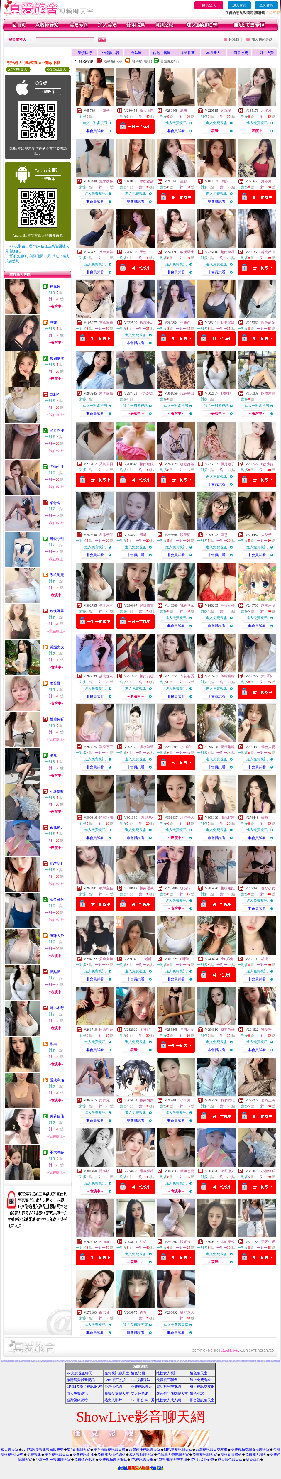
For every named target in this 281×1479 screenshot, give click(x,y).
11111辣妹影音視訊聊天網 (11, 1361)
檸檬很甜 (147, 181)
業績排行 (85, 53)
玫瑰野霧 (57, 611)
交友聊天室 (59, 1361)
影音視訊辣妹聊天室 (172, 1393)
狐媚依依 (57, 358)
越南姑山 (268, 252)
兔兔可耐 (57, 900)
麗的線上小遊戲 (63, 1361)
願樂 (53, 1044)
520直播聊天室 (78, 1450)
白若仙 (104, 1312)
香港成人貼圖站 (243, 1361)
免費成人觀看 (3, 1361)
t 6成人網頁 (218, 1361)
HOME (234, 40)
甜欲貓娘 (147, 1171)
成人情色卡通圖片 (180, 1361)
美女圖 (1, 1361)
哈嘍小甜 (147, 323)
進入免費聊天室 (135, 1325)
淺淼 (143, 535)
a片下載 (90, 1361)
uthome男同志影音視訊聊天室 (140, 1361)
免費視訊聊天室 (116, 1373)
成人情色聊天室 (230, 1460)
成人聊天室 (9, 1450)
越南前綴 (147, 676)
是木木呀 (57, 1008)
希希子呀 (106, 535)
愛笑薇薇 (106, 393)
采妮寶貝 (106, 464)
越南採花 (106, 676)
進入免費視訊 (176, 123)
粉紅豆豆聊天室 (250, 1361)
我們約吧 (228, 1100)
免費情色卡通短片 (34, 1361)
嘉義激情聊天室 (226, 1361)
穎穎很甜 (106, 817)
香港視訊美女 (177, 1361)
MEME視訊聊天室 (178, 1450)
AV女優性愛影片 (273, 1361)
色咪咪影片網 (119, 1361)
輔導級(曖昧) (142, 61)
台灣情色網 (113, 1387)
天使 (143, 252)
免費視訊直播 (83, 1455)
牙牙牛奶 (268, 1242)
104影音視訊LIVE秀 (69, 1361)
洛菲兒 (266, 181)
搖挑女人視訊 (166, 1373)
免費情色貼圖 (84, 1460)
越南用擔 (268, 605)
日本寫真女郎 (238, 1361)
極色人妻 (268, 747)
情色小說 (197, 1393)
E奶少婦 (267, 464)
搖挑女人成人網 (168, 1400)
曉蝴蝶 (185, 1242)
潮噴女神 (228, 605)
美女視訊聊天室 (57, 1455)
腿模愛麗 (268, 393)
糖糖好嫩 (187, 464)
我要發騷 (228, 323)
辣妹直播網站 (231, 1455)
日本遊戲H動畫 (211, 1361)
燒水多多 (106, 181)
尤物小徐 (57, 467)
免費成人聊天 (255, 1455)
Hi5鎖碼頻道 (233, 1361)
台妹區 (136, 53)
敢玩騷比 (187, 252)
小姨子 (104, 111)
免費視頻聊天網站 (113, 1460)
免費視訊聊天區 (217, 1361)
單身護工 (106, 747)
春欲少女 (268, 888)
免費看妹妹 (67, 1361)
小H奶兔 (227, 959)
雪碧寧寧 (106, 323)
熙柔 (143, 1242)
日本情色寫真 (122, 1361)
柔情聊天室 (257, 1361)
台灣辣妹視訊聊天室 (144, 1450)
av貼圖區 (65, 1361)
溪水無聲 (147, 747)
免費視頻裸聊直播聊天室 (250, 1450)
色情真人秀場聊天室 (173, 1455)
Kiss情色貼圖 (276, 1361)
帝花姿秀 (187, 676)
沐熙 (224, 181)
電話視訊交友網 (168, 1387)
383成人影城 (32, 1361)
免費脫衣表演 (20, 1361)
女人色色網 (139, 1393)
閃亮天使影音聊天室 (278, 1361)
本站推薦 (188, 53)
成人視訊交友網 (202, 1387)
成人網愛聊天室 (215, 1360)
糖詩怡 (185, 888)
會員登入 (209, 5)
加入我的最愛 (261, 40)
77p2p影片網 (49, 1361)
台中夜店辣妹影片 (25, 1361)
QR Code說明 (57, 69)
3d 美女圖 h (56, 1360)
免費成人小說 (223, 1361)
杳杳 (143, 1312)
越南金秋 (228, 252)
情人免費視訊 (77, 1393)
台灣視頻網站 (77, 1400)
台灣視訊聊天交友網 (211, 1450)
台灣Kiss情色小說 (231, 1361)
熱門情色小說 (264, 1361)
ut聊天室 (43, 1361)
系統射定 (57, 575)
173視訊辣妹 (140, 1380)
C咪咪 (54, 394)
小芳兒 (185, 1100)
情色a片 (41, 1361)
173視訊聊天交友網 (172, 1460)
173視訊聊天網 (142, 1460)
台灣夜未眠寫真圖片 (185, 1361)
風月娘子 (228, 464)
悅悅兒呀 (147, 817)
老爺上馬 (268, 1100)
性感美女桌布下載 (22, 1361)
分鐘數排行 (110, 53)
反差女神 (106, 252)
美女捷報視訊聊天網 (109, 1450)
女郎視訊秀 (245, 1361)
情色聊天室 (198, 1373)
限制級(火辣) (113, 61)
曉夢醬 (185, 535)
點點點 (55, 972)
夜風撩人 (57, 827)
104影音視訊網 (169, 1361)
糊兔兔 (55, 286)
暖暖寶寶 (147, 605)
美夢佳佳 (57, 1116)
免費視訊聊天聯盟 (262, 1361)
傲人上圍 (147, 111)
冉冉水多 (187, 1030)
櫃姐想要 (187, 1171)
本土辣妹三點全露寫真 (252, 1361)
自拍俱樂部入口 (16, 1361)
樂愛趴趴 (253, 1460)
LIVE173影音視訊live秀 (85, 1387)
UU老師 (146, 959)
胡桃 (264, 959)
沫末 (183, 111)
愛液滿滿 (57, 1080)
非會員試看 (95, 131)
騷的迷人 (187, 1312)
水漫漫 (266, 111)
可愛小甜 (57, 539)
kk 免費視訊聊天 (79, 1373)
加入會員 (239, 5)
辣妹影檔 (8, 1361)
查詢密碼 (266, 5)
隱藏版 (104, 1171)
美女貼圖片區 (29, 1361)
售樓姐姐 (228, 888)
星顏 (183, 181)
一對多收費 (239, 53)
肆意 (224, 535)
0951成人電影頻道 (270, 1361)
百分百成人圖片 (208, 1360)
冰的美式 (228, 1242)
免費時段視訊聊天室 (96, 1360)
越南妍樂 (147, 1100)
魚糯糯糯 (228, 676)
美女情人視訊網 (247, 1361)
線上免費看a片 (201, 1380)
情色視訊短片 (45, 1361)
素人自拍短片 (240, 1361)
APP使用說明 (18, 69)
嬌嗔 (264, 817)
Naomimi (105, 1242)
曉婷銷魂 (228, 747)
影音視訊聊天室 (202, 1400)
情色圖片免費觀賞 (214, 1361)
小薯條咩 (57, 791)
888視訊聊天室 (155, 1360)
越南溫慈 (147, 888)
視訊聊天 (72, 1361)
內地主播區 (162, 53)
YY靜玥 (56, 864)
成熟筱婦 (228, 1030)
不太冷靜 (57, 1152)
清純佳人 (187, 817)
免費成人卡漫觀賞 (208, 1361)
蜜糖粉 (266, 1030)
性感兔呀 (57, 719)
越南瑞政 (147, 464)
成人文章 (55, 1361)
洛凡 (53, 755)
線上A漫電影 (259, 1361)
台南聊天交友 (221, 1361)
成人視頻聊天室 (141, 1455)
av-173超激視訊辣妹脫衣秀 (42, 1450)
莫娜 (53, 322)
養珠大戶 (57, 936)
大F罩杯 (267, 676)
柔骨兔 (55, 503)
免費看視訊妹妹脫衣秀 (155, 1361)
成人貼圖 (47, 1361)
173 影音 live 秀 (143, 1400)
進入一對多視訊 (95, 123)
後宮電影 (255, 1361)
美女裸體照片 (54, 1361)
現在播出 (187, 393)
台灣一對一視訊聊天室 (53, 1460)
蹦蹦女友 (57, 647)
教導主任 (106, 888)
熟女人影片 (113, 1400)
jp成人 (61, 1361)
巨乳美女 (27, 1361)
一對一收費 (265, 53)
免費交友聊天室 (116, 1393)
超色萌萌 (268, 323)
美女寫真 (13, 1361)
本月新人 (213, 53)
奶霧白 (185, 323)
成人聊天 (17, 1361)
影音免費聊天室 (236, 1361)
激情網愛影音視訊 (81, 1380)
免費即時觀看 (51, 1361)
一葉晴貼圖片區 (37, 1361)
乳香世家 (187, 605)
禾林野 (145, 1030)
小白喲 (185, 747)
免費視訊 (34, 1455)
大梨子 (266, 535)
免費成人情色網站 (111, 1455)
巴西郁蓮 (106, 1030)
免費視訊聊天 (166, 1380)
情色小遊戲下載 (228, 1361)
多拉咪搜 (57, 431)
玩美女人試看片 (39, 1361)
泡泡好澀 (147, 393)
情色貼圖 (138, 1373)
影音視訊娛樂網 (267, 1360)
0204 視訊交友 (115, 1380)
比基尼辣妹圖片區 (5, 1361)
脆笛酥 (55, 683)
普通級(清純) (170, 61)
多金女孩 (106, 959)
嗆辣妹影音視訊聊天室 (267, 1361)
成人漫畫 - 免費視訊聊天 (37, 1360)
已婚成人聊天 (57, 1361)
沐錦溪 (226, 111)
